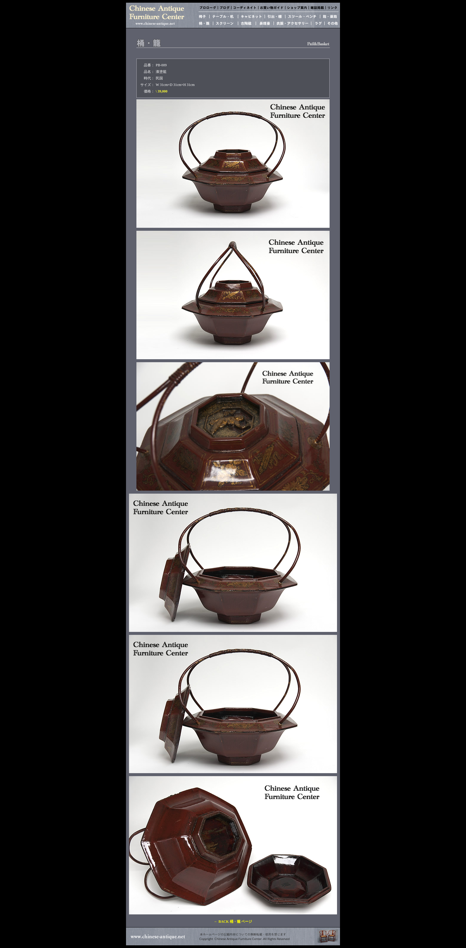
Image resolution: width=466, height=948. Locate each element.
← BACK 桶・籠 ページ (233, 921)
